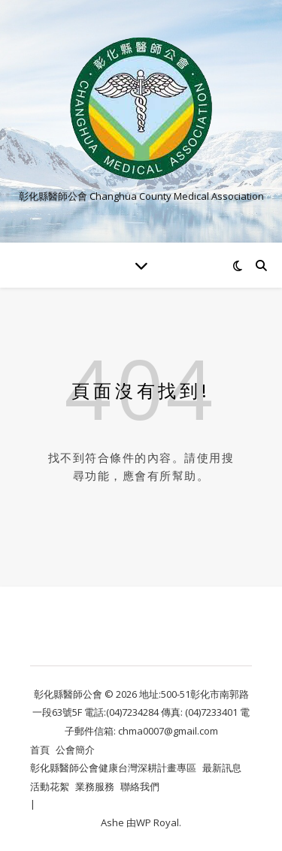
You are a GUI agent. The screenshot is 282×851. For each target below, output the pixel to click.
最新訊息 (221, 767)
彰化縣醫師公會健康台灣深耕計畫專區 (113, 767)
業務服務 (94, 786)
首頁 (40, 749)
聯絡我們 (139, 786)
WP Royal (157, 822)
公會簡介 (75, 749)
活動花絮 (49, 786)
